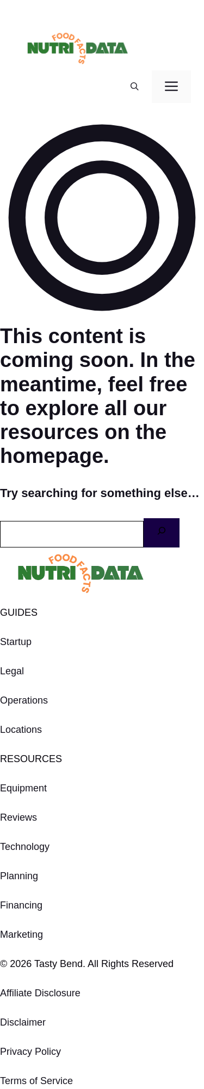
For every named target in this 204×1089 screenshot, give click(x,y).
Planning (19, 876)
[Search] (162, 532)
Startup (16, 641)
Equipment (23, 788)
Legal (12, 671)
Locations (21, 729)
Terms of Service (36, 1080)
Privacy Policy (30, 1051)
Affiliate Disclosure (40, 993)
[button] (135, 86)
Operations (24, 700)
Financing (21, 905)
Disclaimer (23, 1022)
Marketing (21, 934)
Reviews (18, 817)
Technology (25, 846)
